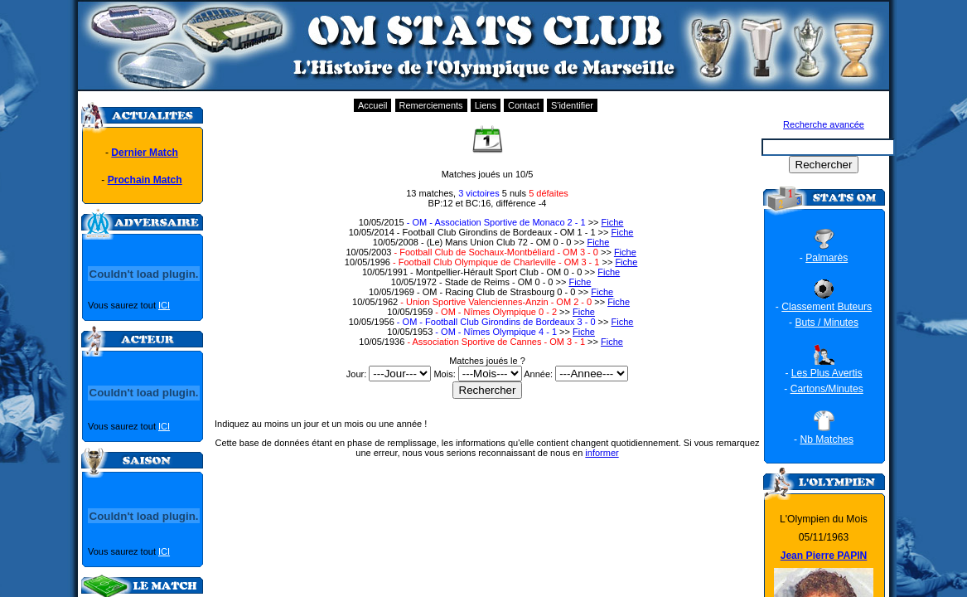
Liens (485, 105)
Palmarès (826, 258)
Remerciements (431, 105)
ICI (164, 305)
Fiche (613, 222)
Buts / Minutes (826, 322)
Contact (523, 105)
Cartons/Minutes (827, 389)
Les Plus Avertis (827, 373)
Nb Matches (826, 439)
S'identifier (572, 105)
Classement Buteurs (826, 307)
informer (601, 453)
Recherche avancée (823, 124)
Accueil (372, 105)
